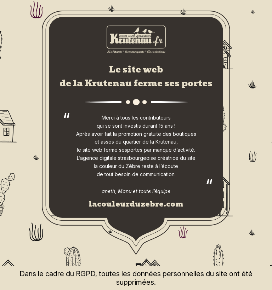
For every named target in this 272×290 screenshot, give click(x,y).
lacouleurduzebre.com (136, 204)
